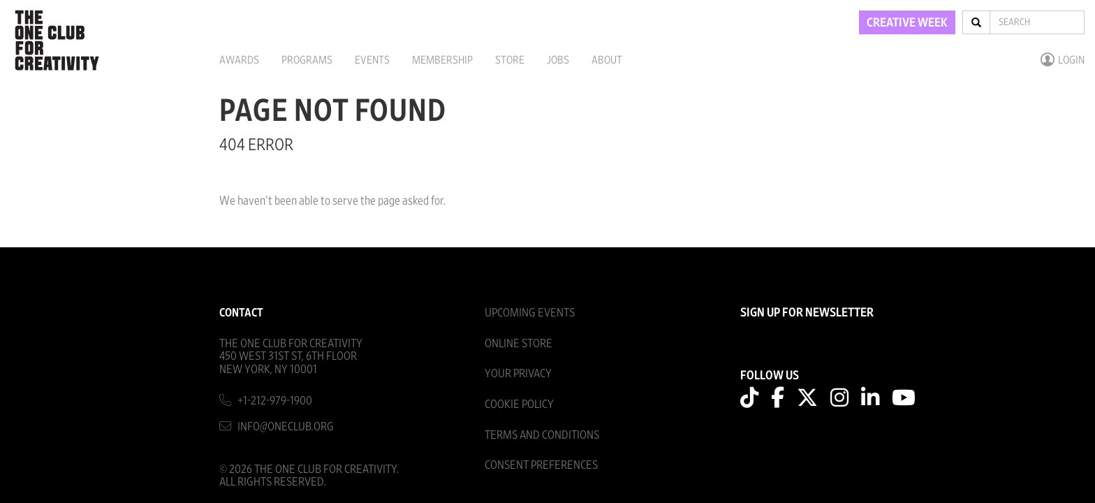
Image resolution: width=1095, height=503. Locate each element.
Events (372, 60)
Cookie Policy (519, 404)
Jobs (558, 60)
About (606, 60)
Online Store (518, 343)
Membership (442, 60)
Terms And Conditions (542, 435)
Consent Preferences (541, 465)
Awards (239, 60)
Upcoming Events (530, 313)
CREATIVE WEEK (907, 23)
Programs (306, 60)
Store (509, 60)
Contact (241, 313)
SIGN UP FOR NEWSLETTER (807, 313)
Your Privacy (518, 373)
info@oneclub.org (285, 426)
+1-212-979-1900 (274, 401)
